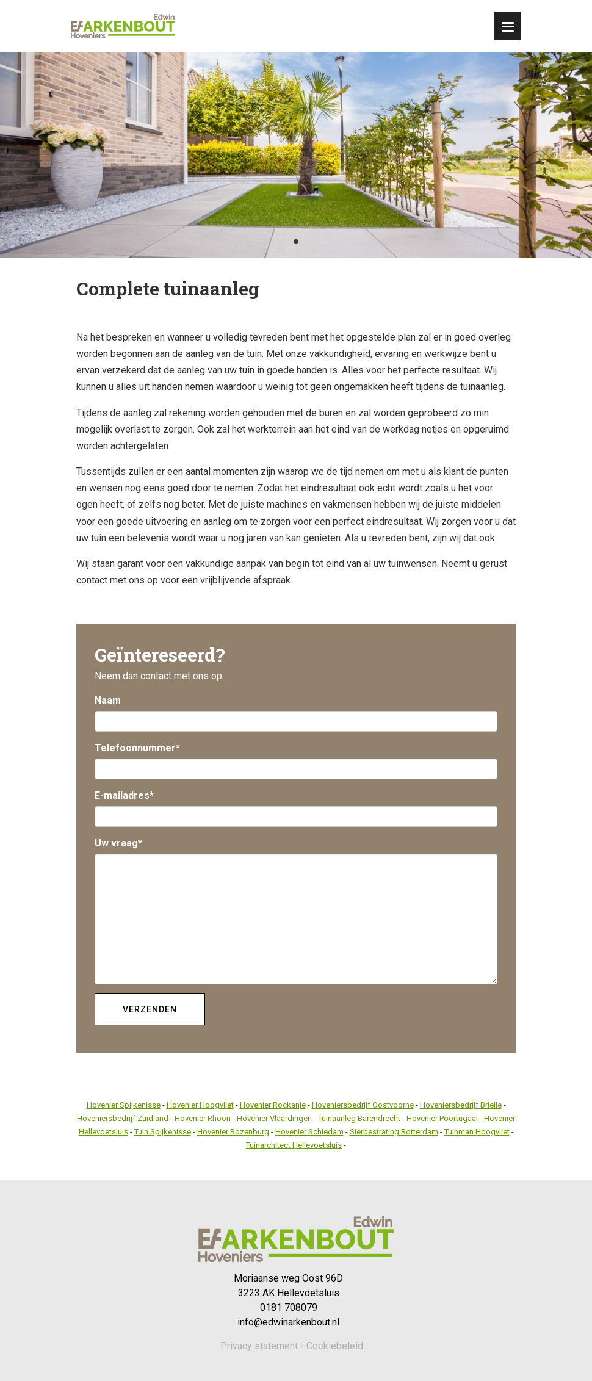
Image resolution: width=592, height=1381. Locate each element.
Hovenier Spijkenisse (124, 1104)
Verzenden (150, 1009)
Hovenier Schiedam (309, 1131)
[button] (507, 26)
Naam (108, 700)
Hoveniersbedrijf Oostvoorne (363, 1104)
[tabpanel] (296, 155)
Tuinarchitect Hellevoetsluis (294, 1145)
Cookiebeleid (334, 1346)
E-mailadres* (124, 795)
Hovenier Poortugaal (442, 1118)
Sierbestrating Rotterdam (394, 1131)
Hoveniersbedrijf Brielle (461, 1104)
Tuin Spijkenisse (162, 1131)
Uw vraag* (118, 843)
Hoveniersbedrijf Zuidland (122, 1118)
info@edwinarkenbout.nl (288, 1322)
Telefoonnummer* (137, 748)
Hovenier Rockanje (273, 1104)
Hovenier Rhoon (203, 1118)
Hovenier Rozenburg (233, 1131)
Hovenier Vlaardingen (274, 1118)
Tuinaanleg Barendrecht (359, 1118)
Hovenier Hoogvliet (200, 1104)
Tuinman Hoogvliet (477, 1131)
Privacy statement (259, 1346)
